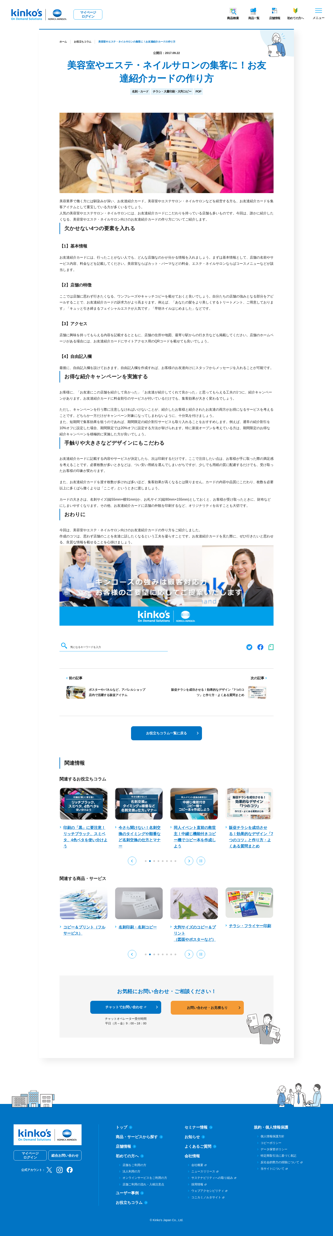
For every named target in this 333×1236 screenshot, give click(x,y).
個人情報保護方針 (272, 1136)
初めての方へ (295, 18)
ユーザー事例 (130, 1193)
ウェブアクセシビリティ (207, 1190)
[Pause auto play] (201, 860)
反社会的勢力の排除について (280, 1162)
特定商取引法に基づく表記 (278, 1155)
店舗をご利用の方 (134, 1165)
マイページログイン (88, 14)
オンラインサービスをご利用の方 (145, 1177)
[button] (132, 860)
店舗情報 (274, 18)
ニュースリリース (203, 1171)
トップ (124, 1127)
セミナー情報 (199, 1127)
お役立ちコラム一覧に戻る (166, 733)
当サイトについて (272, 1168)
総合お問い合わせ (65, 1155)
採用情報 (197, 1184)
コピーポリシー (271, 1143)
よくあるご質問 (200, 1146)
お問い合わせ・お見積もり (207, 1008)
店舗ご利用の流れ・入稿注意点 (143, 1184)
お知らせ (195, 1137)
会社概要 (197, 1165)
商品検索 (233, 18)
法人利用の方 (131, 1171)
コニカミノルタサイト (206, 1197)
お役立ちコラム (82, 41)
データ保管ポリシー (274, 1149)
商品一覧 (253, 18)
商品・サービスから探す (139, 1137)
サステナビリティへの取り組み (212, 1177)
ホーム (63, 41)
